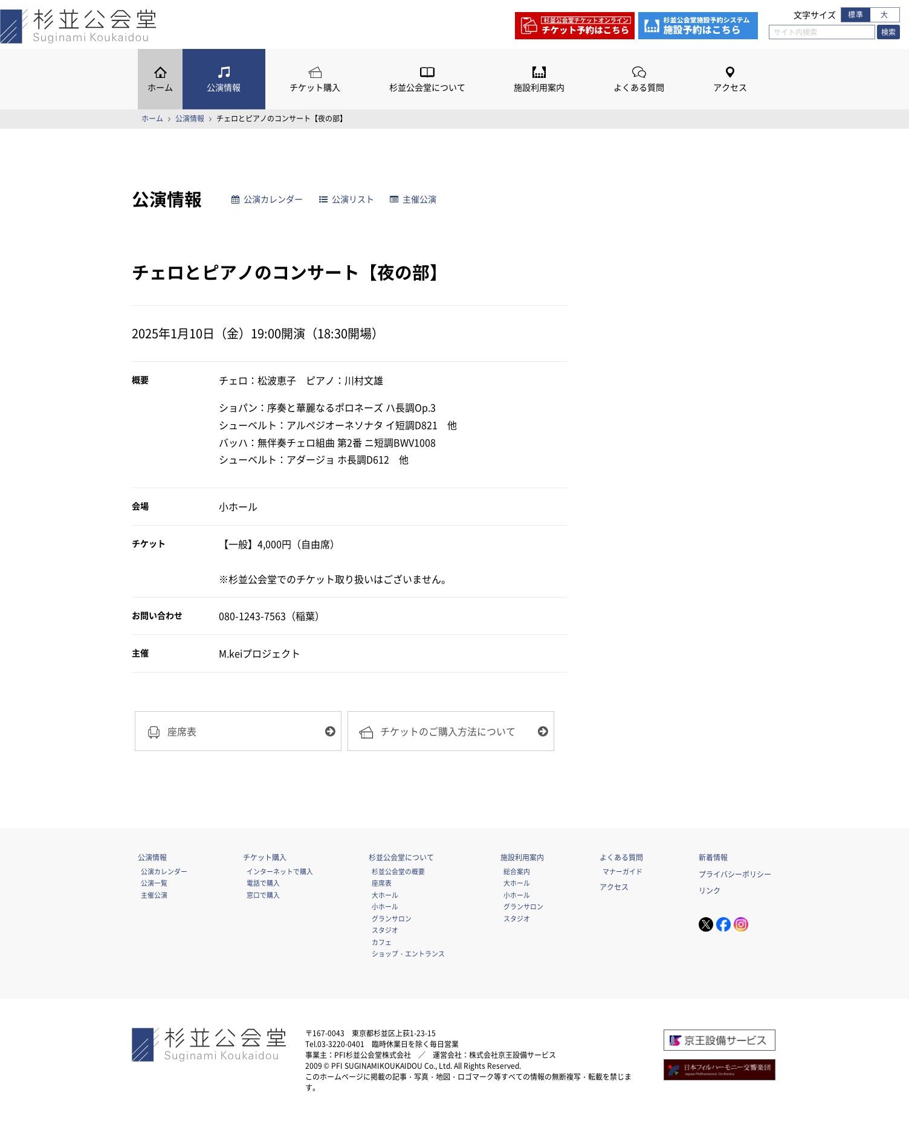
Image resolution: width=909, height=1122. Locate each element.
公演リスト (346, 199)
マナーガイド (622, 871)
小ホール (385, 906)
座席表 (382, 883)
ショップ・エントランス (408, 953)
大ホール (385, 895)
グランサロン (392, 918)
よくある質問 (638, 87)
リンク (709, 890)
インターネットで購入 (280, 871)
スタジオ (385, 930)
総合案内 (516, 871)
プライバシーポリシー (735, 874)
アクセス (730, 87)
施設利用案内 (539, 87)
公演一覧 (154, 883)
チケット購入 (315, 87)
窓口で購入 (263, 895)
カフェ (382, 942)
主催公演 (413, 199)
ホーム (160, 87)
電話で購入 (263, 883)
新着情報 (713, 857)
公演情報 (224, 87)
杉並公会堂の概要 (398, 871)
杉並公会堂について (427, 87)
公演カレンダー (267, 199)
